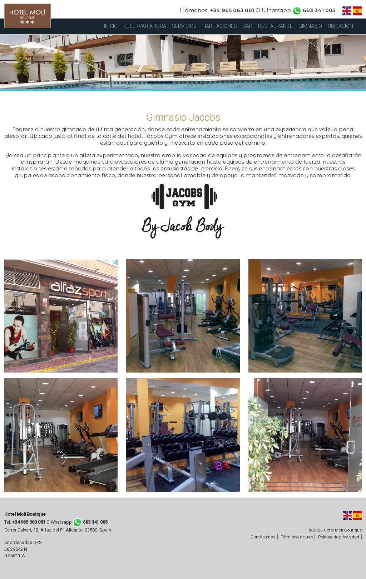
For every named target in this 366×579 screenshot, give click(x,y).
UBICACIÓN (340, 26)
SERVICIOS (184, 26)
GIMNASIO (310, 26)
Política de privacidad (338, 536)
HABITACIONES (219, 26)
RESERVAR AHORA (144, 26)
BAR (247, 26)
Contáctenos (263, 536)
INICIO (111, 26)
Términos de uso (297, 536)
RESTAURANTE (275, 26)
